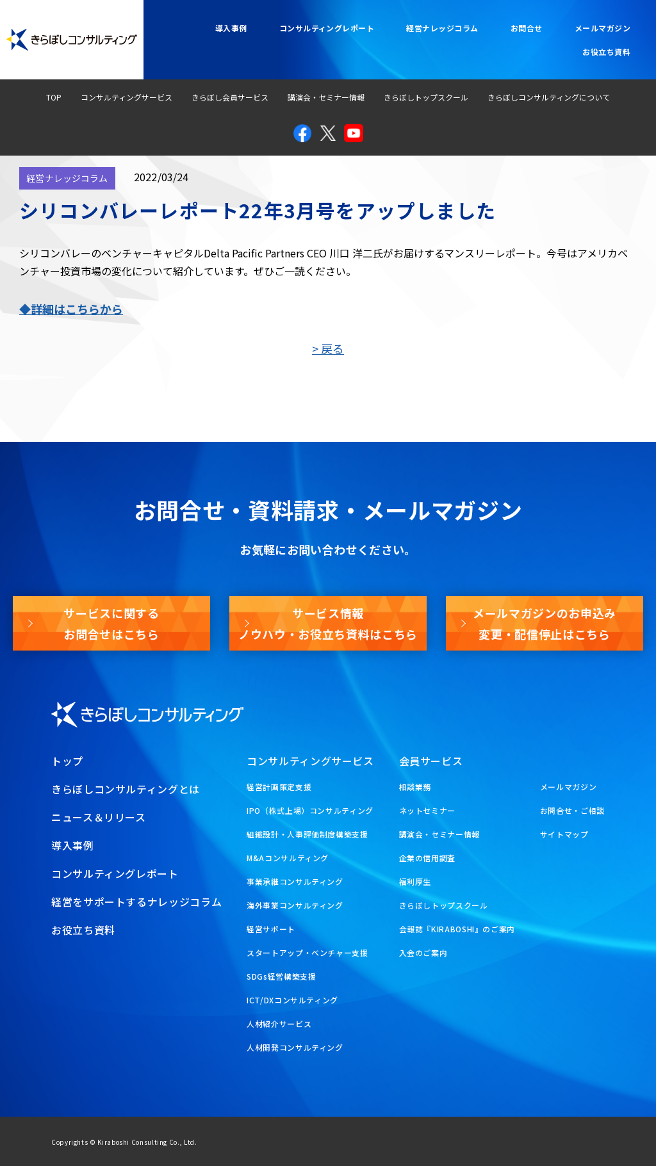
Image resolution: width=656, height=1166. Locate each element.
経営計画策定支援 (279, 786)
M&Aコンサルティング (288, 857)
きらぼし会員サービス (230, 97)
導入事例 (231, 27)
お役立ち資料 (606, 51)
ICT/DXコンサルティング (292, 999)
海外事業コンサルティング (295, 905)
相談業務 (415, 786)
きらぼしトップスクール (426, 97)
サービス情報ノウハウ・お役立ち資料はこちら (328, 623)
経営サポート (271, 928)
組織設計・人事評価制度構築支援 (307, 834)
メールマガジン (602, 27)
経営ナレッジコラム (442, 27)
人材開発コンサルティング (295, 1047)
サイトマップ (564, 834)
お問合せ (527, 27)
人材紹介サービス (279, 1023)
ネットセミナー (427, 810)
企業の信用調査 (427, 857)
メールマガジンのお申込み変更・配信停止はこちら (544, 623)
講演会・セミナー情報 (326, 97)
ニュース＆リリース (98, 817)
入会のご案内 (423, 952)
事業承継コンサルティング (295, 881)
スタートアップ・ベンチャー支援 (307, 952)
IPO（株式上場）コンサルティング (310, 810)
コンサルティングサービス (126, 97)
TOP (54, 97)
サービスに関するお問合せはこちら (111, 623)
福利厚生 (415, 881)
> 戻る (328, 348)
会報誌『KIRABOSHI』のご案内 (457, 928)
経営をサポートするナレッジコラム (136, 901)
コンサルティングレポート (327, 27)
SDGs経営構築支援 (281, 976)
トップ (67, 760)
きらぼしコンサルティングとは (125, 789)
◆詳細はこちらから (71, 308)
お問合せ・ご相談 (572, 810)
